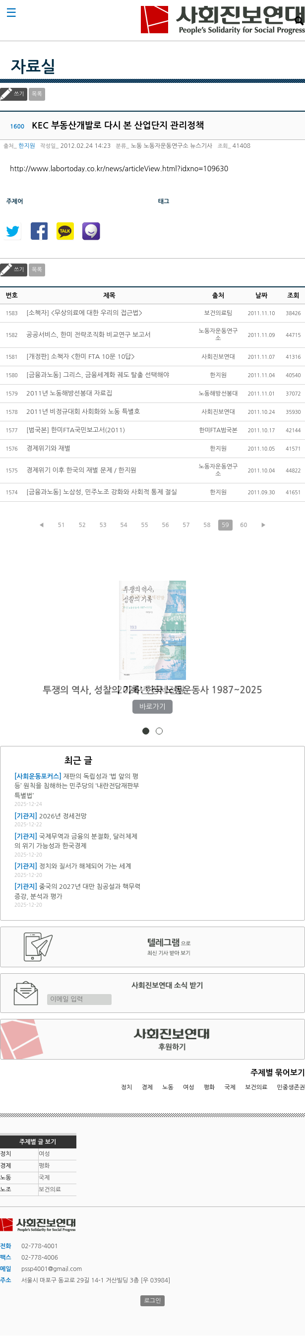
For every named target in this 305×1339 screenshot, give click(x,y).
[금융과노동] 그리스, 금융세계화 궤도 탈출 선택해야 (97, 375)
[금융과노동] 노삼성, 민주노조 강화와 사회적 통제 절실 (101, 492)
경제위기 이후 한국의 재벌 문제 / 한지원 (81, 470)
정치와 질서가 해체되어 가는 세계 (85, 866)
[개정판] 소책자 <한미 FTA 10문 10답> (80, 356)
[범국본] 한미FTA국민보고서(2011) (75, 430)
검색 (299, 21)
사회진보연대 (223, 20)
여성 (188, 1087)
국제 (230, 1087)
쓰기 (19, 94)
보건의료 (256, 1087)
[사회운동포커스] (37, 776)
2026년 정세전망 (152, 690)
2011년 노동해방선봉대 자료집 (69, 393)
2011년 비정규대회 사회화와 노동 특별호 (83, 411)
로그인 (152, 1301)
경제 (147, 1087)
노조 (5, 1190)
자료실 (33, 67)
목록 (37, 94)
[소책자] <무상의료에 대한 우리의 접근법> (84, 313)
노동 (168, 1087)
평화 (209, 1087)
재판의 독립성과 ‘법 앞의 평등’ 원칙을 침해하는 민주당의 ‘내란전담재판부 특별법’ (76, 786)
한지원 (26, 146)
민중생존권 (291, 1087)
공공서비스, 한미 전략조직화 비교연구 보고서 (88, 335)
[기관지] (25, 816)
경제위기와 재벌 (48, 448)
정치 (126, 1087)
